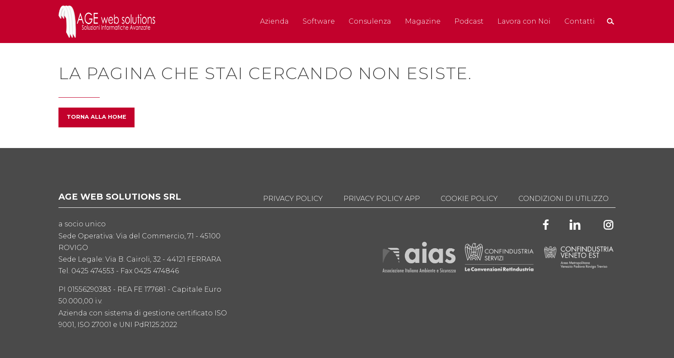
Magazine (423, 21)
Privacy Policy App (381, 198)
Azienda (274, 21)
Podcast (469, 21)
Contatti (579, 21)
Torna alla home (96, 117)
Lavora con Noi (524, 21)
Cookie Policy (469, 198)
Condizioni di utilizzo (563, 198)
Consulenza (370, 21)
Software (319, 21)
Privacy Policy (293, 198)
